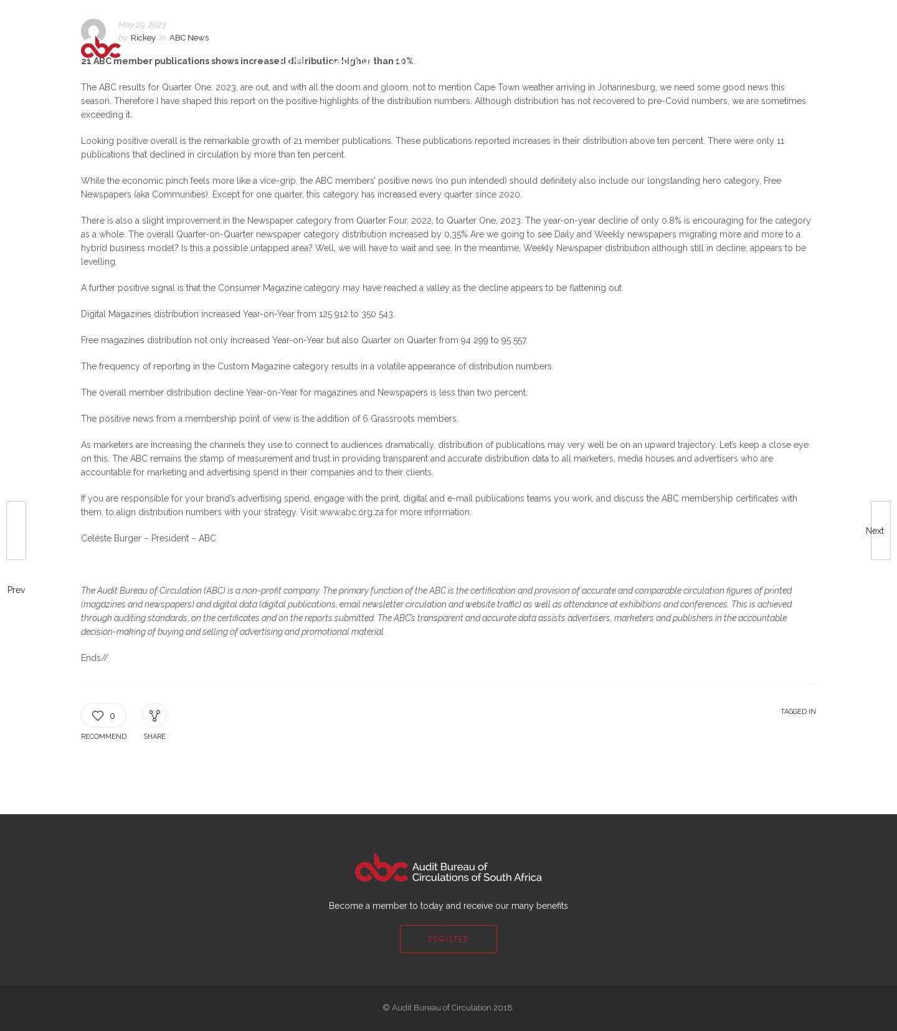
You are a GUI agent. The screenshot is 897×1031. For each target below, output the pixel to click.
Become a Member (713, 14)
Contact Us (586, 61)
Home (293, 61)
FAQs (652, 14)
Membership (507, 61)
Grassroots (426, 61)
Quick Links (665, 61)
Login (774, 14)
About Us (352, 61)
